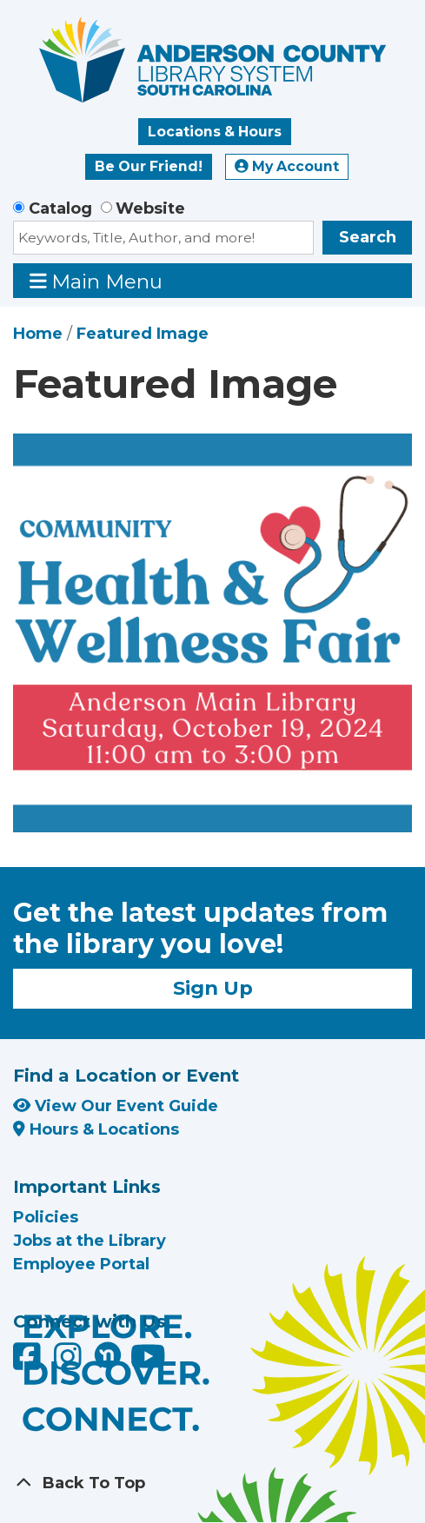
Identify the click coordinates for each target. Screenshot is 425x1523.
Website (150, 208)
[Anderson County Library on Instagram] (70, 1363)
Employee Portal (81, 1264)
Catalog (60, 208)
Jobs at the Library (89, 1240)
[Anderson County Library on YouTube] (148, 1363)
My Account (287, 166)
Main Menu (96, 281)
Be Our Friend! (149, 166)
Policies (45, 1217)
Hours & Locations (96, 1129)
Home (38, 333)
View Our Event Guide (115, 1106)
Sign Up (213, 988)
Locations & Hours (215, 131)
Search (367, 237)
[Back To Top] (212, 1483)
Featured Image (142, 333)
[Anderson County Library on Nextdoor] (108, 1354)
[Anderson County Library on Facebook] (29, 1363)
